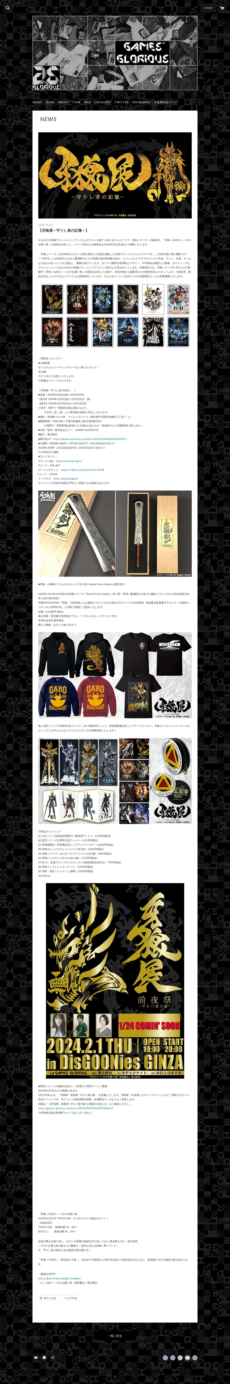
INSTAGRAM (141, 102)
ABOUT (63, 102)
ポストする (50, 1298)
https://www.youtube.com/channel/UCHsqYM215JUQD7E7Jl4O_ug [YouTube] (187, 1357)
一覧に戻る (115, 1335)
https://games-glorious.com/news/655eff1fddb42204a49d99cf (90, 438)
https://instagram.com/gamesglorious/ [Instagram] (180, 1357)
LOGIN (208, 7)
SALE (87, 102)
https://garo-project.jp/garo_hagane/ (59, 1278)
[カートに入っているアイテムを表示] (222, 8)
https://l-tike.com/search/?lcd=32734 (82, 469)
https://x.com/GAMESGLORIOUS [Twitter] (172, 1357)
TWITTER (121, 102)
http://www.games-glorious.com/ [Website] (195, 1357)
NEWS (50, 102)
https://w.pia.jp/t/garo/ (69, 460)
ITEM (76, 102)
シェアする (71, 1298)
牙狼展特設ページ (166, 102)
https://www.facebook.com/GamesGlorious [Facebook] (165, 1357)
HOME (37, 102)
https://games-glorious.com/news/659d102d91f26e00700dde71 (75, 1108)
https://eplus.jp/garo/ (66, 478)
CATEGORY (102, 102)
